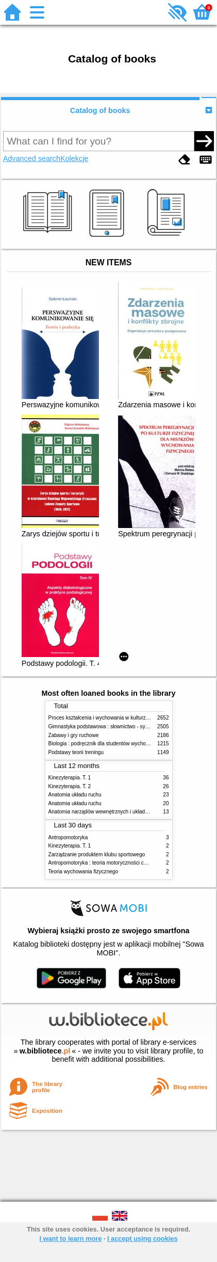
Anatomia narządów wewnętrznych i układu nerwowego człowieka (124, 811)
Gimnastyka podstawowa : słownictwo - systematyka (108, 726)
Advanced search (31, 158)
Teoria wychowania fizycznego (83, 871)
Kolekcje (74, 158)
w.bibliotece (45, 1051)
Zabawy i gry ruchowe (73, 735)
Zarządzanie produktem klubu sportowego (96, 854)
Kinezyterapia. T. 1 (69, 777)
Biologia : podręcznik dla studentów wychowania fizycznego (117, 743)
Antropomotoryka (68, 837)
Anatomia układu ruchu (75, 794)
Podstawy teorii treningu (76, 752)
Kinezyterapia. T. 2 (69, 786)
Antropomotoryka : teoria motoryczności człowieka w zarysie (117, 863)
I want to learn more (70, 1238)
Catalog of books (100, 110)
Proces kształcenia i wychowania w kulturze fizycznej (109, 718)
